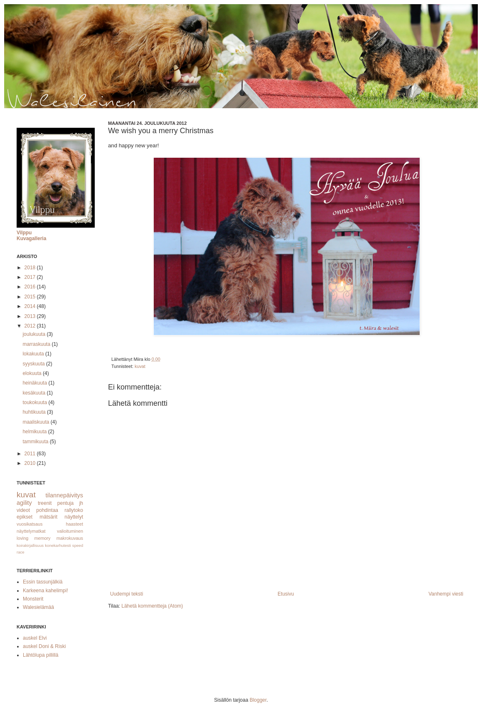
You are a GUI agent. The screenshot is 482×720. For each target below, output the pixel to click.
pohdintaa (47, 510)
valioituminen (70, 531)
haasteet (74, 523)
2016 (31, 287)
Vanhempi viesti (445, 594)
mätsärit (48, 517)
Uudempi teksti (126, 594)
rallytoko (73, 510)
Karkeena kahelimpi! (45, 590)
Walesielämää (38, 607)
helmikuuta (35, 431)
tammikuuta (35, 441)
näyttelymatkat (31, 531)
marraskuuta (37, 344)
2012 (31, 326)
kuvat (140, 366)
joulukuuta (34, 334)
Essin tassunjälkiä (42, 582)
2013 (31, 316)
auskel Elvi (35, 638)
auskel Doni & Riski (44, 646)
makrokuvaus (70, 538)
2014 (31, 306)
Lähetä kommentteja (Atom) (152, 606)
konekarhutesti (58, 545)
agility (24, 502)
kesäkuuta (34, 393)
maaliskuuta (36, 422)
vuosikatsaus (29, 523)
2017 (31, 277)
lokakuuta (33, 354)
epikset (24, 517)
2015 (31, 297)
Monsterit (33, 599)
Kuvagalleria (31, 238)
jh (81, 503)
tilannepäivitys (64, 495)
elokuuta (32, 373)
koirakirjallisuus (30, 545)
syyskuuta (34, 364)
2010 (31, 463)
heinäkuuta (35, 383)
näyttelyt (73, 517)
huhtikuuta (34, 412)
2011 (31, 454)
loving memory (34, 538)
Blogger (258, 700)
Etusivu (286, 594)
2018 (31, 268)
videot (23, 510)
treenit (45, 503)
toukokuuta (35, 402)
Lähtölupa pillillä (40, 655)
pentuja (65, 503)
